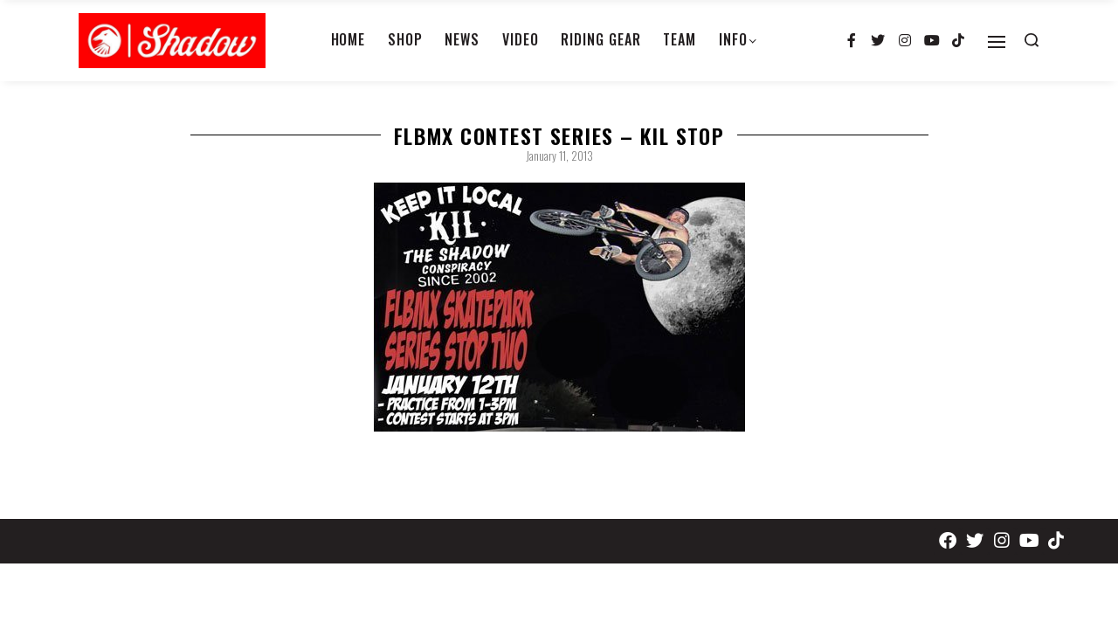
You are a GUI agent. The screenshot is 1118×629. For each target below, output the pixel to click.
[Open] (996, 42)
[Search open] (1031, 40)
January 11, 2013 (559, 155)
